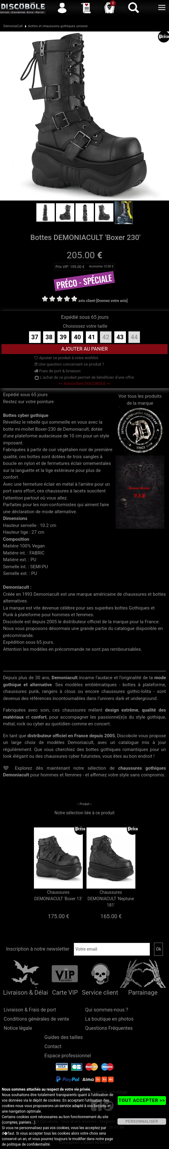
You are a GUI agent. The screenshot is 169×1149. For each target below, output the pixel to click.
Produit (84, 804)
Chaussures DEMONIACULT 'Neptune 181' (110, 899)
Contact (52, 1046)
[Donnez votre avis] (112, 301)
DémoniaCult (13, 26)
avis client (86, 301)
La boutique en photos (109, 1019)
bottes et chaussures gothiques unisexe (58, 26)
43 (119, 337)
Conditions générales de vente (36, 1019)
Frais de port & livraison (57, 371)
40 (77, 337)
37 (34, 337)
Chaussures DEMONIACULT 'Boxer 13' (58, 895)
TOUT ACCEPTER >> (142, 1100)
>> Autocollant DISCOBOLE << (84, 383)
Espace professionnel (67, 1056)
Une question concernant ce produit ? (69, 364)
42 (105, 337)
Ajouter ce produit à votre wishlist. (66, 357)
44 (134, 337)
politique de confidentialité (28, 1144)
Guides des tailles (63, 1037)
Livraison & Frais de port (30, 1010)
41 (91, 337)
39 (63, 337)
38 (49, 337)
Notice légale (18, 1028)
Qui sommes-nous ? (106, 1010)
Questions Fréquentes (109, 1028)
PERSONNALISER (142, 1121)
